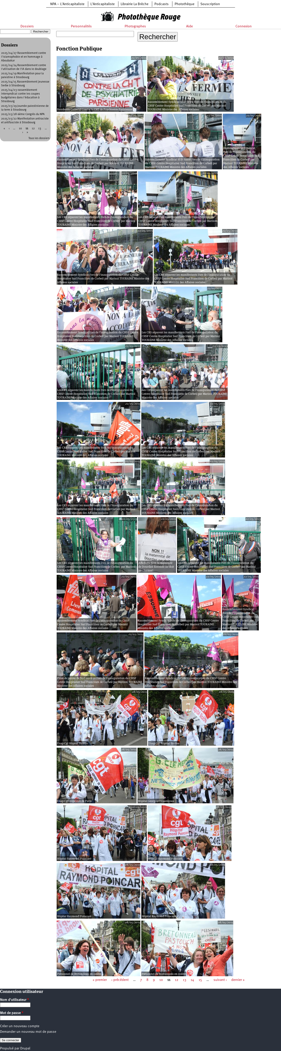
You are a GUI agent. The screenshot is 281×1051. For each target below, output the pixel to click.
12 (176, 980)
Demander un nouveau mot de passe (28, 1032)
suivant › (220, 980)
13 (184, 980)
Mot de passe (11, 1013)
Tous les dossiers (39, 138)
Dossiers (27, 26)
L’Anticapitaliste (102, 4)
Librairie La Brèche (134, 4)
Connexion (243, 26)
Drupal (25, 1048)
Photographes (135, 26)
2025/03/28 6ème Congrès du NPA (23, 114)
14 (192, 980)
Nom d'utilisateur (14, 1000)
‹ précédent (120, 980)
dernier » (238, 980)
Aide (189, 26)
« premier (100, 980)
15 (200, 980)
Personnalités (81, 26)
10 (161, 980)
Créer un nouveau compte (19, 1026)
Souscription (210, 4)
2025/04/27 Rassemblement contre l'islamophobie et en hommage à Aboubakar (23, 57)
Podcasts (161, 4)
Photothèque (184, 4)
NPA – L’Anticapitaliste (67, 4)
